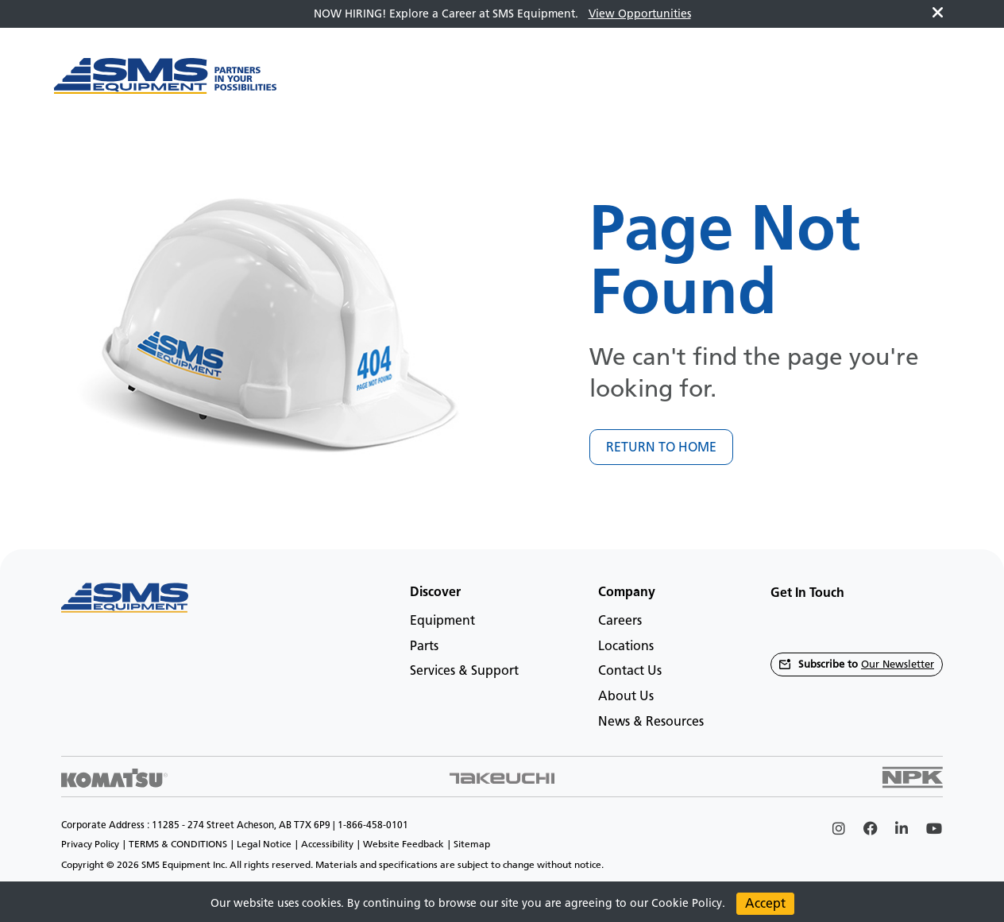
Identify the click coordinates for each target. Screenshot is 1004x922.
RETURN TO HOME (661, 447)
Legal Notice (264, 844)
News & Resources (651, 721)
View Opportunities (640, 14)
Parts (424, 645)
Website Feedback (403, 844)
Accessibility (327, 844)
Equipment (442, 620)
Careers (620, 620)
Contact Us (630, 670)
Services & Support (464, 670)
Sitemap (472, 844)
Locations (626, 645)
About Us (626, 695)
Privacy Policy (90, 844)
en (922, 83)
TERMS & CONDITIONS (178, 844)
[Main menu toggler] (324, 84)
